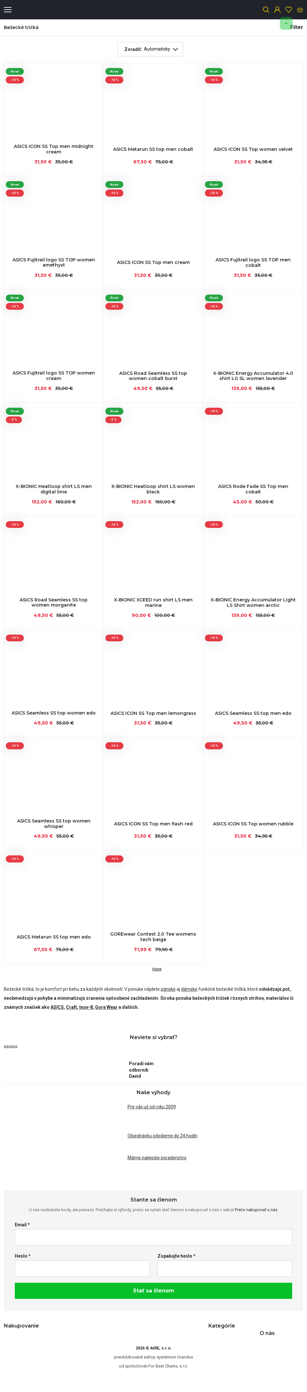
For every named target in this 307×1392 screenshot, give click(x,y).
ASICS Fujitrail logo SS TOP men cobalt (253, 262)
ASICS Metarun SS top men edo (54, 937)
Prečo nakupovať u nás (256, 1209)
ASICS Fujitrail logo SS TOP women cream (54, 375)
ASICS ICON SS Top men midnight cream (53, 149)
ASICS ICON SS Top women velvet (253, 149)
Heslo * (23, 1256)
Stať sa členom (153, 1291)
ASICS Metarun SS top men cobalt (153, 149)
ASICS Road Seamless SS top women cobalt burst (153, 376)
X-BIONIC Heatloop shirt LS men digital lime (54, 489)
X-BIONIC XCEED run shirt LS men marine (153, 602)
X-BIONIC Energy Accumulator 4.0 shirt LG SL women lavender (253, 376)
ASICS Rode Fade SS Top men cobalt (253, 489)
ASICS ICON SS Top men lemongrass (153, 713)
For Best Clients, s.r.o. (168, 1366)
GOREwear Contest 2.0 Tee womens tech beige (153, 936)
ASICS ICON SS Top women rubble (253, 824)
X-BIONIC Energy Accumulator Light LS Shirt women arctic (253, 602)
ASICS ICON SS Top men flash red (153, 824)
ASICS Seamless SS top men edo (253, 713)
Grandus (185, 1357)
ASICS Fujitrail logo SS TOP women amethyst (54, 262)
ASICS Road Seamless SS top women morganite (54, 602)
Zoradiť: (133, 49)
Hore (153, 967)
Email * (22, 1224)
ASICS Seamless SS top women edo (54, 713)
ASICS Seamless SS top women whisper (54, 823)
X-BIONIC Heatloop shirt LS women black (153, 489)
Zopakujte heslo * (177, 1256)
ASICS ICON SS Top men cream (153, 262)
